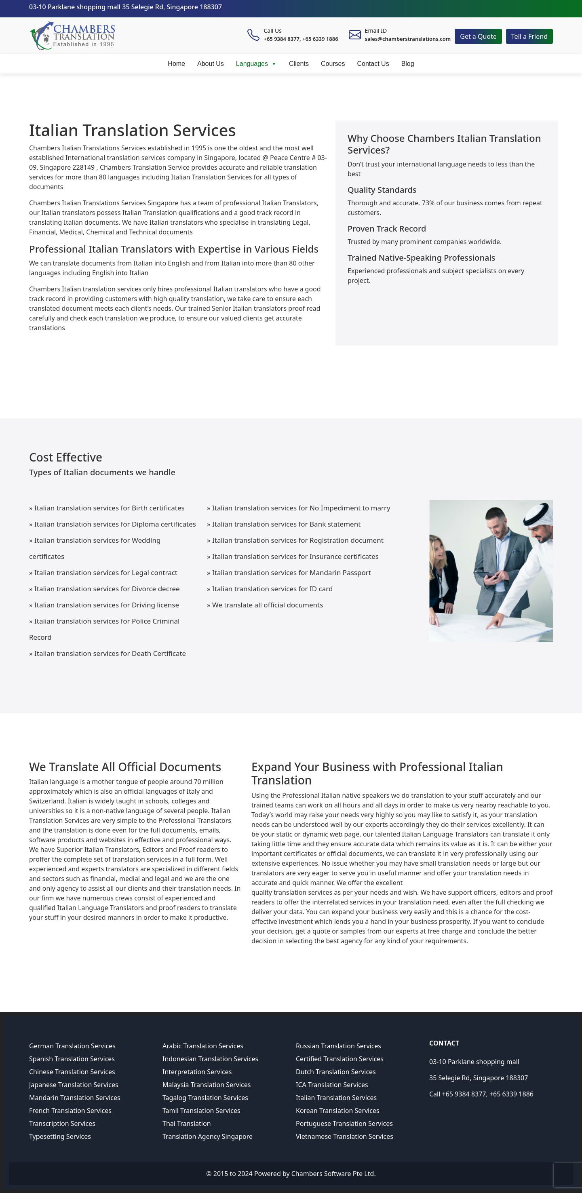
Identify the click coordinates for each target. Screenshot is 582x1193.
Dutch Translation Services (336, 1071)
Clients (299, 63)
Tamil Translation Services (201, 1110)
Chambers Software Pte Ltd (332, 1173)
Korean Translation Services (338, 1110)
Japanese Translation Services (73, 1084)
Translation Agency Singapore (207, 1136)
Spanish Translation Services (72, 1058)
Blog (407, 63)
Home (176, 63)
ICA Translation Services (332, 1084)
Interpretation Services (197, 1071)
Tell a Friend (529, 36)
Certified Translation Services (340, 1058)
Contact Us (373, 63)
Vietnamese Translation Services (344, 1136)
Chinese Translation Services (72, 1071)
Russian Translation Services (338, 1045)
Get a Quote (478, 36)
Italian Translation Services (336, 1097)
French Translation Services (70, 1110)
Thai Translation (186, 1123)
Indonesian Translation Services (210, 1058)
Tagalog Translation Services (205, 1097)
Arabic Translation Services (202, 1045)
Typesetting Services (60, 1136)
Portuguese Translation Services (344, 1123)
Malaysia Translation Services (206, 1084)
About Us (210, 63)
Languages (256, 64)
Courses (333, 63)
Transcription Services (62, 1123)
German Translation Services (72, 1045)
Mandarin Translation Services (74, 1097)
